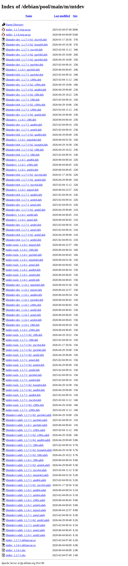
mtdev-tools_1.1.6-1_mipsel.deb (23, 244)
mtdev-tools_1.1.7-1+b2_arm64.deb (25, 365)
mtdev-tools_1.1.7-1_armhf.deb (23, 370)
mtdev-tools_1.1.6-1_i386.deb (22, 249)
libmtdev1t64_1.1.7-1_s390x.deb (23, 109)
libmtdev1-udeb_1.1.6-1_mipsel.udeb (26, 510)
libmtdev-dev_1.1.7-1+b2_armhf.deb (25, 209)
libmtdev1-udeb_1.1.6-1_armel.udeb (25, 530)
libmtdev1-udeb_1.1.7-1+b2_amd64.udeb (28, 440)
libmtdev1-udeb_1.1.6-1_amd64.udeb (26, 490)
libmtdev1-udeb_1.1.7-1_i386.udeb (25, 445)
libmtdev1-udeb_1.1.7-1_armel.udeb (25, 515)
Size (75, 16)
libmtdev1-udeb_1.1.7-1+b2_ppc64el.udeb (28, 415)
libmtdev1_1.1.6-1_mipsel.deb (22, 189)
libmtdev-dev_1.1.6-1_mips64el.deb (25, 285)
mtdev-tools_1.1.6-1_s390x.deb (23, 330)
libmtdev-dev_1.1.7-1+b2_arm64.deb (26, 114)
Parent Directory (15, 24)
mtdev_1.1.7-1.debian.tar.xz (21, 540)
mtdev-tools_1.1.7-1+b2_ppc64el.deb (26, 350)
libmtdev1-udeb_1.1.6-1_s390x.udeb (25, 500)
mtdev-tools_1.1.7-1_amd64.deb (23, 395)
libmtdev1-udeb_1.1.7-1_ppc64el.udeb (26, 420)
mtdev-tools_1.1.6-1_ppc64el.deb (24, 254)
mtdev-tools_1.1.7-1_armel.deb (22, 360)
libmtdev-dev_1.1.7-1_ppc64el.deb (24, 64)
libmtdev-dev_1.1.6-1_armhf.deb (23, 310)
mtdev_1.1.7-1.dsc (16, 555)
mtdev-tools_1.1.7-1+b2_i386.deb (24, 335)
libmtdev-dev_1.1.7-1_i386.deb (23, 99)
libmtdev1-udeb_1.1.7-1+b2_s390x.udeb (27, 435)
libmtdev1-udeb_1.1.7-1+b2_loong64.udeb (29, 450)
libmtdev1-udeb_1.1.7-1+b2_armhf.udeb (27, 520)
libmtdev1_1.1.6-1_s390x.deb (22, 164)
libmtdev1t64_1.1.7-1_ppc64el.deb (24, 74)
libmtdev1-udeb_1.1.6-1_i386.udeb (25, 460)
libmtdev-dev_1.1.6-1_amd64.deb (24, 295)
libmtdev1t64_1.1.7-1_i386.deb (23, 154)
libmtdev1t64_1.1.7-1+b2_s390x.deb (25, 104)
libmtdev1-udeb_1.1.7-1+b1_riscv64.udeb (28, 485)
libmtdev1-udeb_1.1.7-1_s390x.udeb (25, 430)
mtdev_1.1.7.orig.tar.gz (18, 29)
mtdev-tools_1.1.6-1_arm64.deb (23, 274)
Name (29, 16)
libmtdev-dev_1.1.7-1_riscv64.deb (24, 49)
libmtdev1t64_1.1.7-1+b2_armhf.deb (25, 234)
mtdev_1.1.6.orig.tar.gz (18, 34)
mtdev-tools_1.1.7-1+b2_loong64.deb (26, 385)
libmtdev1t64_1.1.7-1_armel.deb (23, 229)
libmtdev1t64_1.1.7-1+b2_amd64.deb (26, 134)
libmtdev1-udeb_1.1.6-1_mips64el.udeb (27, 475)
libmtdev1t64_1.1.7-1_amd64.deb (24, 194)
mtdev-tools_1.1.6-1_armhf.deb (23, 279)
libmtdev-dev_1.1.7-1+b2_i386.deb (25, 94)
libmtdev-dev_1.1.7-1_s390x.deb (23, 79)
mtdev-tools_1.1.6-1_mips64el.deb (24, 259)
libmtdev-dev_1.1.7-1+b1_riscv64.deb (26, 39)
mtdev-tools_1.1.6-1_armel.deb (22, 264)
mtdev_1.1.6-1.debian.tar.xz (21, 545)
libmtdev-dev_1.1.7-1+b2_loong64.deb (27, 44)
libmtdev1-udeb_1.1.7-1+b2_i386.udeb (27, 455)
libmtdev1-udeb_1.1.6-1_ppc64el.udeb (26, 425)
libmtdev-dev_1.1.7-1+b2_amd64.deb (26, 89)
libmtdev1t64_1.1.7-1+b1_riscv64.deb (26, 174)
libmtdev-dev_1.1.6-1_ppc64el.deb (24, 300)
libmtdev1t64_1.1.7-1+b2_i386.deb (25, 149)
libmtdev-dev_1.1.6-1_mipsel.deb (24, 290)
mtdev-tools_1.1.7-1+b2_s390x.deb (25, 405)
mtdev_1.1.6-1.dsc (16, 550)
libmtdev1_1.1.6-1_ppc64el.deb (23, 69)
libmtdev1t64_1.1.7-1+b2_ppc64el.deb (26, 59)
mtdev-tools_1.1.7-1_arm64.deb (23, 380)
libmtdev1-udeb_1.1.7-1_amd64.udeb (26, 480)
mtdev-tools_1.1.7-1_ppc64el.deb (24, 375)
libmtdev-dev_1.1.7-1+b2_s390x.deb (25, 84)
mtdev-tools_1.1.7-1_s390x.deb (23, 410)
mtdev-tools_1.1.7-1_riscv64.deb (23, 400)
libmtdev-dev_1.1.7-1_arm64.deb (24, 129)
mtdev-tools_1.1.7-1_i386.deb (22, 340)
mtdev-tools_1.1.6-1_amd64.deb (23, 269)
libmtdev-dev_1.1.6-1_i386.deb (23, 325)
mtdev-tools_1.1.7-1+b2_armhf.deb (25, 355)
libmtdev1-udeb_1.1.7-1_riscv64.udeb (26, 470)
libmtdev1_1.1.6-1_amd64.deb (22, 159)
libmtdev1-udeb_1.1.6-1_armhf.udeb (25, 535)
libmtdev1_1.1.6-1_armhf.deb (22, 214)
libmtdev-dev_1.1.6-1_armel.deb (23, 315)
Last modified (62, 16)
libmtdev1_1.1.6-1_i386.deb (21, 119)
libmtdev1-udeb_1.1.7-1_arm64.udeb (26, 495)
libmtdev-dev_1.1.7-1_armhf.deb (23, 224)
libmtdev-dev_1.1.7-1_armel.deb (23, 204)
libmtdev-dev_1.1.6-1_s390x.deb (23, 305)
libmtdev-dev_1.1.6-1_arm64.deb (24, 320)
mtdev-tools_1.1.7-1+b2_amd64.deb (25, 390)
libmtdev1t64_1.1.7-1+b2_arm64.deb (26, 179)
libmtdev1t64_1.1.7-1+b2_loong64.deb (27, 144)
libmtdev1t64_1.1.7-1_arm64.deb (24, 199)
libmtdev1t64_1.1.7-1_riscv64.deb (24, 184)
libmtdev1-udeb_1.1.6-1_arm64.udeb (26, 505)
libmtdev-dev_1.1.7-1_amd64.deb (24, 124)
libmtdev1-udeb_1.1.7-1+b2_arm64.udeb (28, 465)
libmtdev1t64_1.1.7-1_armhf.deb (23, 239)
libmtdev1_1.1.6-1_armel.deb (22, 219)
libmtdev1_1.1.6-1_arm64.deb (22, 169)
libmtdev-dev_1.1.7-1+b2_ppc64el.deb (26, 54)
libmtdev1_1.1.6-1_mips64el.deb (23, 139)
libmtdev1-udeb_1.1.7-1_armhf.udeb (25, 525)
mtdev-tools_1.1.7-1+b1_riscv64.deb (25, 345)
